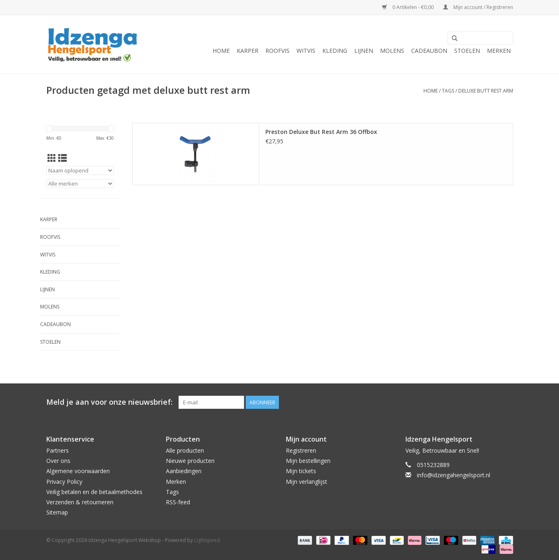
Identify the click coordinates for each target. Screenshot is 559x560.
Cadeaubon (429, 50)
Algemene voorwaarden (78, 471)
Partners (57, 450)
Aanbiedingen (183, 471)
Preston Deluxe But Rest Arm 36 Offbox (321, 132)
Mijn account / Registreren (478, 7)
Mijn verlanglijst (306, 481)
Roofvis (277, 50)
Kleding (334, 50)
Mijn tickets (301, 471)
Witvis (305, 50)
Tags (448, 90)
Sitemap (57, 512)
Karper (247, 50)
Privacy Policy (64, 481)
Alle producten (185, 450)
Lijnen (363, 50)
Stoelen (467, 50)
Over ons (58, 461)
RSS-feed (178, 502)
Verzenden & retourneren (79, 502)
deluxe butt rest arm (485, 90)
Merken (499, 50)
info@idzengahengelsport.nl (453, 475)
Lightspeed (207, 540)
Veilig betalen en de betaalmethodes (94, 492)
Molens (392, 50)
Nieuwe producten (190, 461)
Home (221, 50)
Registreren (301, 450)
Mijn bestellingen (308, 461)
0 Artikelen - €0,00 (408, 7)
